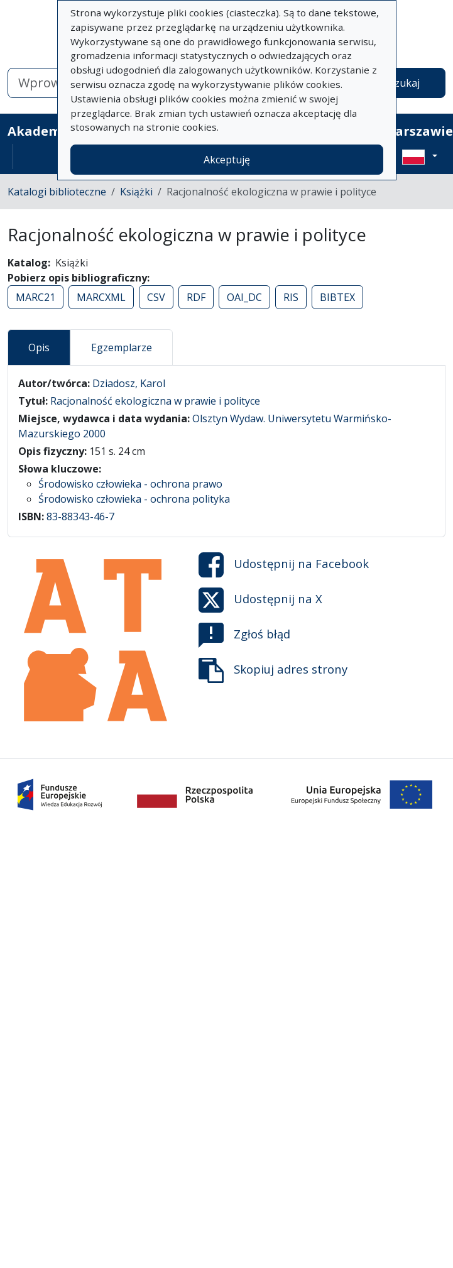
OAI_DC (244, 297)
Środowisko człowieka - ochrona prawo (130, 484)
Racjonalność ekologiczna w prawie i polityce (155, 401)
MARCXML (101, 297)
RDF (196, 297)
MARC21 (35, 297)
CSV (156, 297)
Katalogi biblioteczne (57, 192)
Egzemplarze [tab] (121, 347)
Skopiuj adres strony (273, 670)
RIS (290, 297)
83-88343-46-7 (80, 516)
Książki (136, 192)
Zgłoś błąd (244, 635)
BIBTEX (337, 297)
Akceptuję (227, 160)
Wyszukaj (397, 83)
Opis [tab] (39, 347)
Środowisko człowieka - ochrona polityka (134, 499)
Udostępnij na (284, 564)
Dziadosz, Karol (128, 383)
